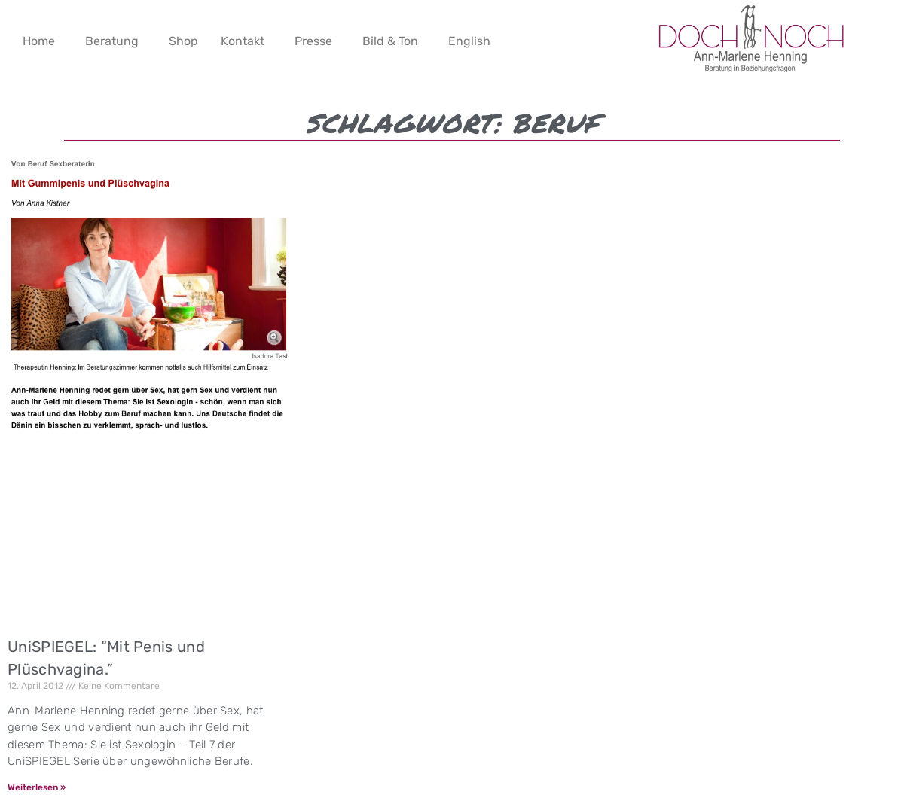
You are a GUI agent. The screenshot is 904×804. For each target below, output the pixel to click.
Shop (183, 41)
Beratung (112, 41)
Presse (313, 41)
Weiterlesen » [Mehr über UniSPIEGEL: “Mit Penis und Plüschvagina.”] (37, 787)
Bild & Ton (390, 41)
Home (39, 41)
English (469, 41)
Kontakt (242, 41)
